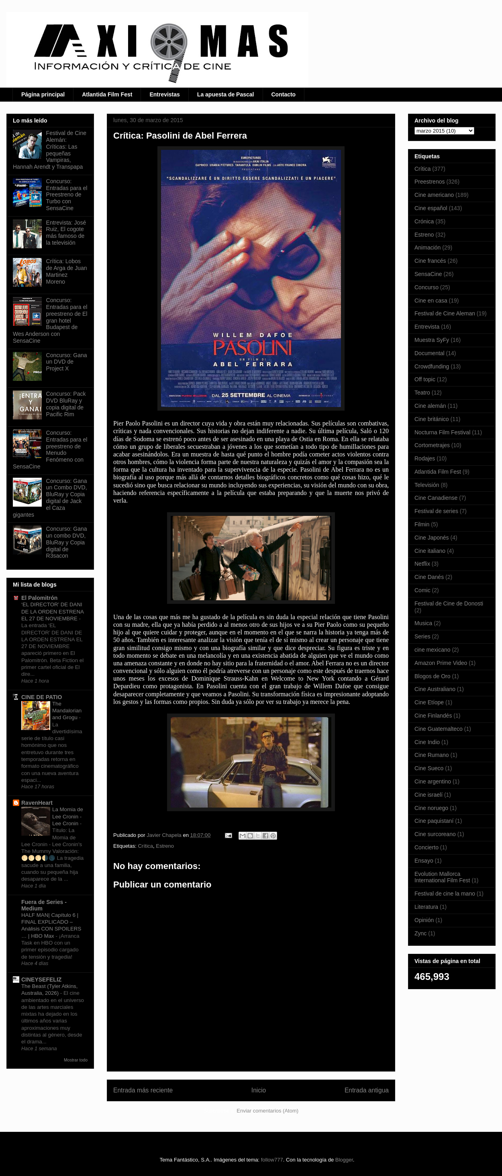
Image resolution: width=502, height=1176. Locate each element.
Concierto (426, 847)
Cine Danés (429, 577)
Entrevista (426, 326)
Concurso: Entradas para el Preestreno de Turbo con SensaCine (67, 194)
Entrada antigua (367, 1090)
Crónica (424, 221)
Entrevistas (164, 94)
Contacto (283, 94)
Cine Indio (427, 742)
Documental (429, 353)
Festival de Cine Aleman (444, 313)
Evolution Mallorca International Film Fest (442, 877)
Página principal (43, 94)
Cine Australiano (434, 689)
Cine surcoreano (435, 834)
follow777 (272, 1160)
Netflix (422, 563)
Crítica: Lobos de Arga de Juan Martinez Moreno (66, 271)
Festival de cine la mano (444, 893)
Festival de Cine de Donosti (448, 603)
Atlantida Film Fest (107, 94)
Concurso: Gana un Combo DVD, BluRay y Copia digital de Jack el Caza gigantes (50, 498)
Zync (420, 933)
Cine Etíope (429, 702)
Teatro (422, 392)
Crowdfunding (431, 366)
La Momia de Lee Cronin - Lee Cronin (67, 816)
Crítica (145, 846)
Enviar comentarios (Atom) (267, 1111)
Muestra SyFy (431, 340)
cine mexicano (432, 649)
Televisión (426, 485)
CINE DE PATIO (41, 697)
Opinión (424, 920)
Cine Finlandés (433, 715)
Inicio (258, 1090)
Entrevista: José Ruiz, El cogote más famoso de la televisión (66, 232)
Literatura (426, 907)
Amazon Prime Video (440, 663)
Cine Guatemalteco (438, 729)
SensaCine (428, 274)
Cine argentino (432, 781)
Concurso (426, 287)
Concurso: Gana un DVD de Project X (66, 362)
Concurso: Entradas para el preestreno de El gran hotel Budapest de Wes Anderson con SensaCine (50, 320)
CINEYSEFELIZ (41, 979)
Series (422, 636)
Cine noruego (431, 808)
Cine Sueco (428, 768)
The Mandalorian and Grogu (67, 711)
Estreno (165, 846)
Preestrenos (429, 181)
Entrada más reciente (143, 1090)
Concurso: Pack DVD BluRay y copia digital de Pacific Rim (66, 404)
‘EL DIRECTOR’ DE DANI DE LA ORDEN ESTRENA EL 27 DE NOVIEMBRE (52, 611)
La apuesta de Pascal (225, 94)
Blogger (344, 1160)
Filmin (421, 524)
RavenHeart (37, 803)
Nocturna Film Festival (442, 432)
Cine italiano (429, 551)
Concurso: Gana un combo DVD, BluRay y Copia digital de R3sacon (66, 542)
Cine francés (430, 261)
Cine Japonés (431, 537)
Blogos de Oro (432, 676)
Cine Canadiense (435, 498)
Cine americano (434, 195)
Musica (423, 623)
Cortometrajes (432, 445)
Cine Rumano (431, 755)
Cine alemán (430, 406)
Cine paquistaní (433, 821)
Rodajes (424, 458)
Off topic (424, 379)
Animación (427, 247)
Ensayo (423, 860)
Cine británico (431, 419)
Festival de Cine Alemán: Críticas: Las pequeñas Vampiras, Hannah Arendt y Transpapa (49, 150)
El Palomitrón (39, 598)
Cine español (430, 208)
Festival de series (436, 511)
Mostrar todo (76, 1059)
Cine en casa (430, 300)
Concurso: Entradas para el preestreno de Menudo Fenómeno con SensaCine (50, 449)
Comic (422, 590)
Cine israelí (428, 794)
